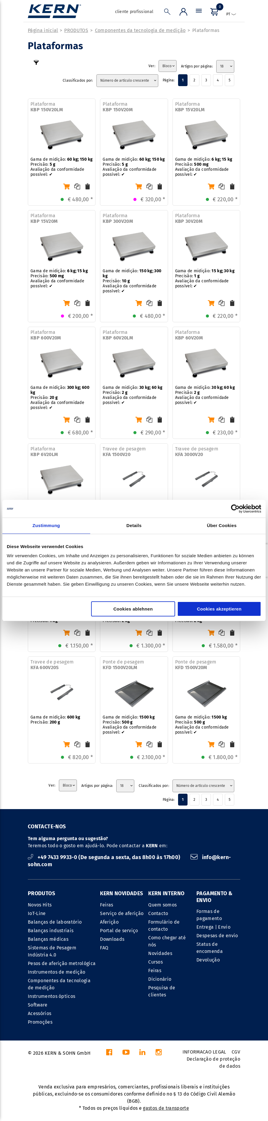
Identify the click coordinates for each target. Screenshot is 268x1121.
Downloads (112, 939)
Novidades (160, 953)
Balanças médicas (48, 939)
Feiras (106, 905)
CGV (236, 1052)
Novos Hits (39, 905)
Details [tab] (133, 525)
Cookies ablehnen (133, 608)
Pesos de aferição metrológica (62, 963)
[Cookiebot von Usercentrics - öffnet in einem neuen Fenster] (235, 508)
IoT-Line (37, 913)
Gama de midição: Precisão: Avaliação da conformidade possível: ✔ (61, 167)
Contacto (158, 913)
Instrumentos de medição (56, 972)
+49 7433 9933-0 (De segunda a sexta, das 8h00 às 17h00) (105, 857)
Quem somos (162, 905)
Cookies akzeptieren (219, 608)
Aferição (109, 922)
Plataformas (205, 30)
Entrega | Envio (213, 927)
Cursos (155, 962)
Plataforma (46, 106)
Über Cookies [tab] (222, 525)
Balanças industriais (50, 930)
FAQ (104, 948)
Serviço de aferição (121, 913)
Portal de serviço (119, 930)
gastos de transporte (166, 1108)
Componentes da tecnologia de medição (140, 30)
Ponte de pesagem (123, 664)
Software (38, 1005)
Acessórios (39, 1013)
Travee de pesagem (124, 451)
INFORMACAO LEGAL (204, 1052)
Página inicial (43, 30)
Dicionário (159, 979)
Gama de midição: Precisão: (55, 720)
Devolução (208, 960)
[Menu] (198, 13)
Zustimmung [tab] (46, 525)
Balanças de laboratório (55, 922)
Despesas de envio (217, 935)
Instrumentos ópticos (51, 996)
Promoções (40, 1022)
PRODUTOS (76, 30)
